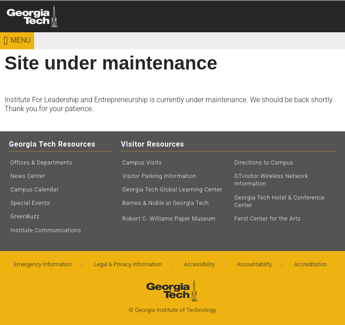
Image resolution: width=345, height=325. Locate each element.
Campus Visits (142, 162)
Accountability (254, 264)
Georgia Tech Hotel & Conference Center (279, 201)
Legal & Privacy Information (128, 264)
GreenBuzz (25, 216)
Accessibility (199, 264)
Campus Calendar (34, 189)
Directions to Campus (263, 162)
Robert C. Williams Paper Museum (168, 218)
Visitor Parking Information (159, 176)
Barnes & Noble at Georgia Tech (165, 202)
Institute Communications (45, 230)
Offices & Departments (41, 162)
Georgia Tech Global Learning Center (172, 189)
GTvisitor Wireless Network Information (271, 180)
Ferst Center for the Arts (267, 218)
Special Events (30, 202)
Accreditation (310, 264)
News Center (27, 176)
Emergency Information (42, 264)
